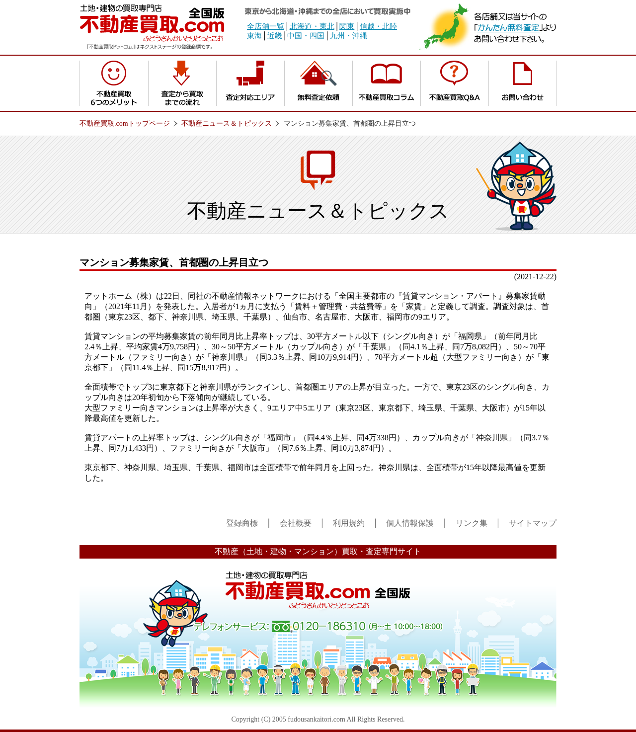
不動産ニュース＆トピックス (226, 123)
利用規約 (349, 523)
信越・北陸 (378, 26)
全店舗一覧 (265, 26)
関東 (346, 26)
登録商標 (242, 523)
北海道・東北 (312, 26)
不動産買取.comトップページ (125, 123)
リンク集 (471, 523)
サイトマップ (532, 523)
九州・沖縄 (348, 36)
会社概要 (296, 523)
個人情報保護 (410, 523)
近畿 (274, 36)
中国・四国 (305, 36)
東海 (254, 36)
